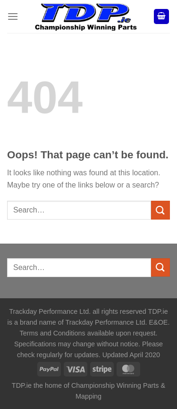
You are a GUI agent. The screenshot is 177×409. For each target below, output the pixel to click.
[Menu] (12, 16)
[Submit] (160, 210)
